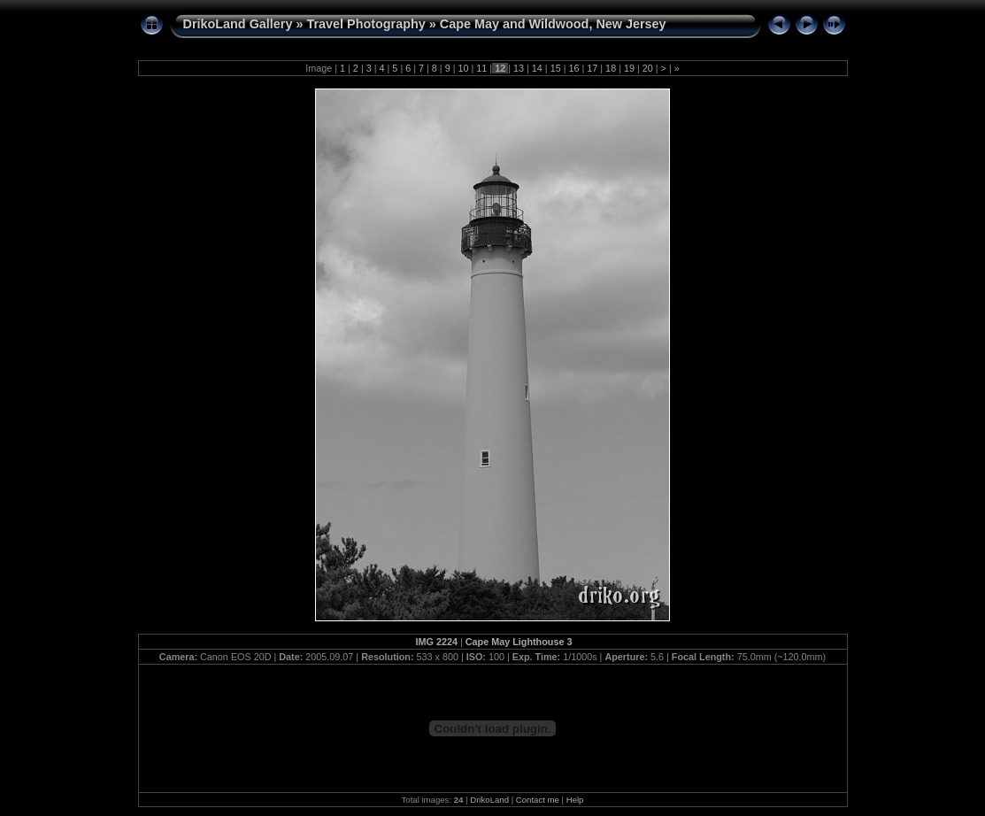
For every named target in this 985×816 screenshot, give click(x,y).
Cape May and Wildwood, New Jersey (553, 24)
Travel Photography (365, 24)
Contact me (537, 799)
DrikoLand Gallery (238, 24)
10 (464, 68)
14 (537, 68)
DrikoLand (489, 799)
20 (648, 68)
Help (575, 799)
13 (519, 68)
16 (573, 68)
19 (629, 68)
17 (592, 68)
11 (481, 68)
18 (611, 68)
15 (556, 68)
